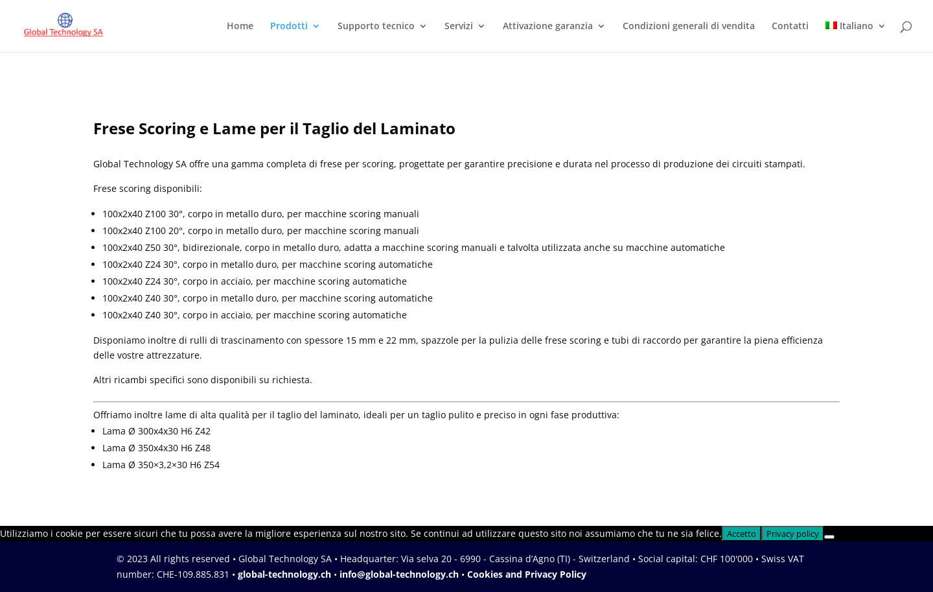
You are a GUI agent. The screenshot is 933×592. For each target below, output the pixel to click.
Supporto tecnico (376, 26)
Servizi (458, 26)
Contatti (790, 26)
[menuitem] (855, 36)
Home (240, 26)
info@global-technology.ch (399, 574)
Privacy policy (792, 533)
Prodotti (289, 26)
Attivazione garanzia (548, 26)
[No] (829, 537)
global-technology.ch (284, 574)
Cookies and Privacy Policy (526, 574)
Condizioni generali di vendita (689, 26)
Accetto (741, 533)
